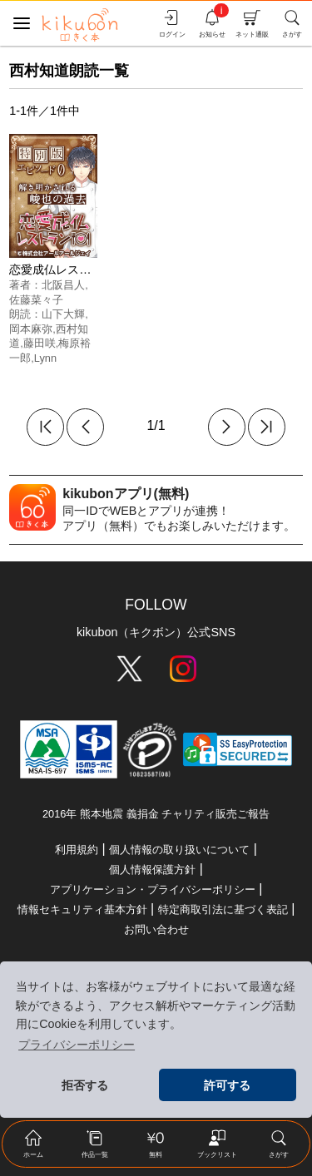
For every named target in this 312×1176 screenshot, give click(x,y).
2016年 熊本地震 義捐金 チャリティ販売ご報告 (156, 814)
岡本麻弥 (30, 329)
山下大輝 (63, 314)
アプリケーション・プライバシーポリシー (152, 889)
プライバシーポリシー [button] (76, 1044)
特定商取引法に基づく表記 (223, 909)
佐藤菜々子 (36, 300)
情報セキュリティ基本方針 (82, 909)
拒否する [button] (85, 1085)
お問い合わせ (156, 929)
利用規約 (76, 849)
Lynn (45, 358)
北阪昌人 (63, 285)
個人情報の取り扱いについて (179, 849)
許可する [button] (227, 1085)
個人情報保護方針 (152, 869)
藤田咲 (39, 343)
